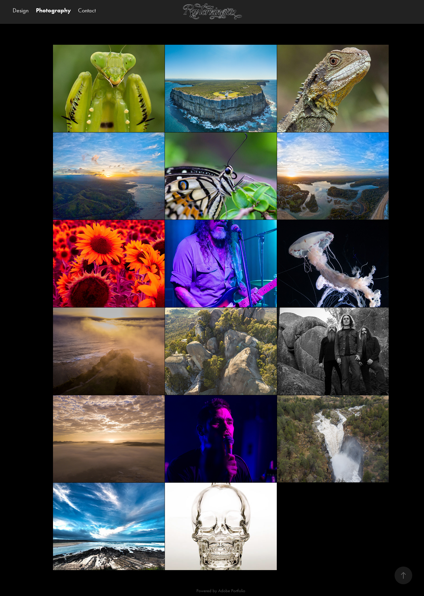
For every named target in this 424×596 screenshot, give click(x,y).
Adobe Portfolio (231, 590)
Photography (53, 10)
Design (21, 10)
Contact (87, 10)
